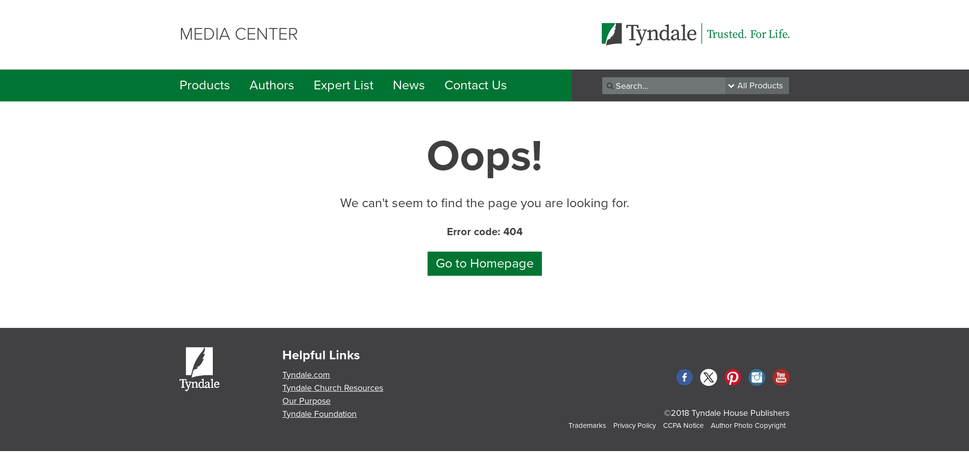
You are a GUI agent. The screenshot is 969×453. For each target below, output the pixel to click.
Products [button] (205, 85)
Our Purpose (306, 401)
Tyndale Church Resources (332, 387)
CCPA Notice (683, 425)
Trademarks (587, 425)
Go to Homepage (485, 263)
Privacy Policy (634, 425)
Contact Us (475, 85)
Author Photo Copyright (748, 425)
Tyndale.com (306, 374)
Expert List (344, 85)
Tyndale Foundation (319, 414)
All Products (760, 85)
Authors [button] (271, 85)
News (409, 85)
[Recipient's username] (664, 85)
